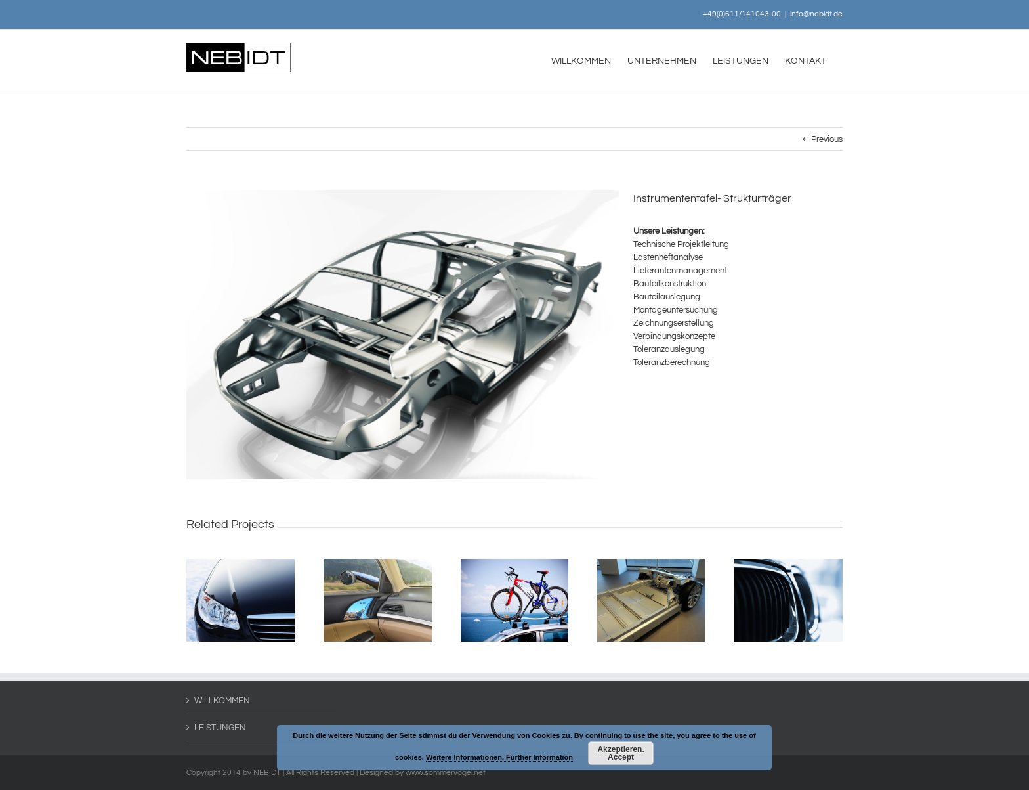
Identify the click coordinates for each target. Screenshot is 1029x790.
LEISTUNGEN (220, 727)
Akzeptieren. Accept (620, 753)
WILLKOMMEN (222, 700)
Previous (827, 139)
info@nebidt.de (816, 14)
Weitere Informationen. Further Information (499, 757)
